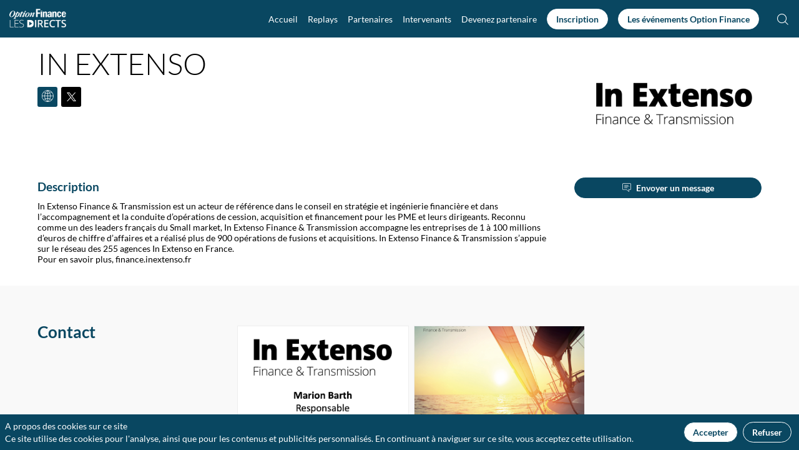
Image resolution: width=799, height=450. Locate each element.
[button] (577, 19)
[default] (499, 19)
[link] (283, 19)
